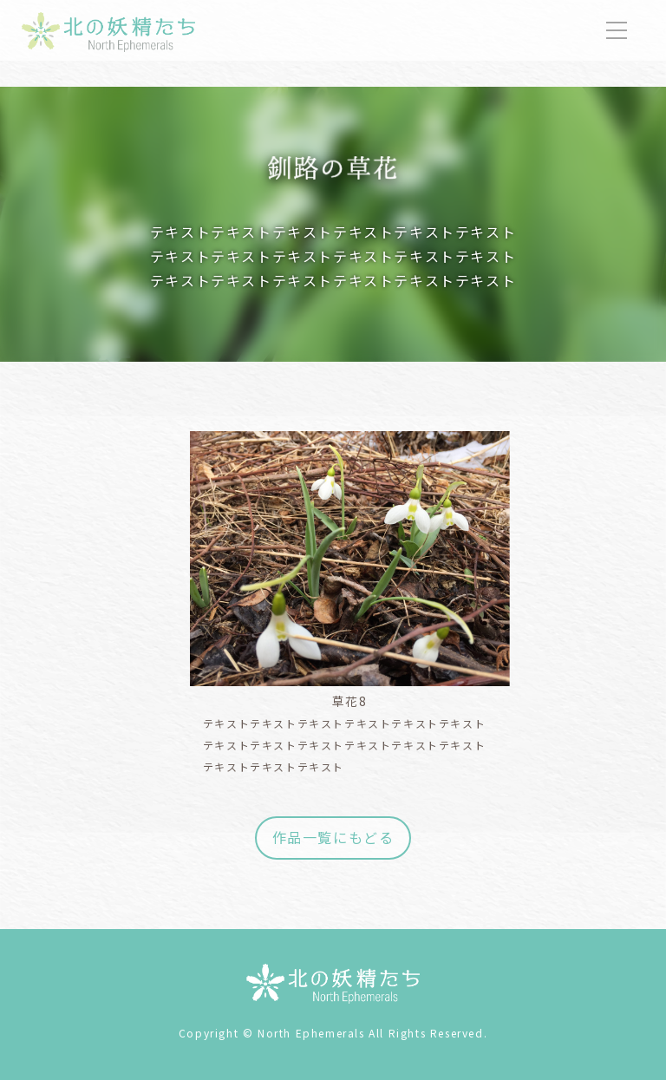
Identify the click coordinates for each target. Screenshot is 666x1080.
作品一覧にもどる (333, 837)
